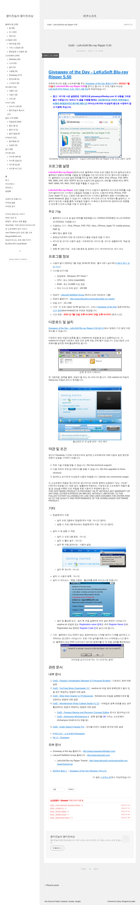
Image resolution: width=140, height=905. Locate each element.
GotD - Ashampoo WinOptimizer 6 (73, 716)
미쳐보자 (11, 138)
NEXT (96, 868)
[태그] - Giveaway (61, 737)
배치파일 (14, 44)
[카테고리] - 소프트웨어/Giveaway (69, 734)
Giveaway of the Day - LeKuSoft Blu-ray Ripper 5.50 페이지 (76, 328)
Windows (14, 59)
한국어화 (13, 79)
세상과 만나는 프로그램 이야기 (18, 240)
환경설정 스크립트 (17, 52)
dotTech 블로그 (60, 771)
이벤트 (12, 145)
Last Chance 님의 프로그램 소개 (18, 232)
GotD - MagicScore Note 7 (60, 818)
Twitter (57, 901)
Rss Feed (48, 901)
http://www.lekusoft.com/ (98, 755)
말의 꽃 (13, 126)
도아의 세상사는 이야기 (15, 214)
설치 (12, 67)
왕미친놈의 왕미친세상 (20, 15)
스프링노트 (105, 777)
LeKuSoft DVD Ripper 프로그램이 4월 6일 (68, 89)
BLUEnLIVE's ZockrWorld (16, 244)
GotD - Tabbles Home (58, 814)
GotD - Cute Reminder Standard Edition (65, 805)
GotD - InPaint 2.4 (57, 808)
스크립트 (11, 40)
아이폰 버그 (15, 168)
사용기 (12, 95)
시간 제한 (57, 310)
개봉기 (12, 91)
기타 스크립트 (15, 48)
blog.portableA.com (13, 236)
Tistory (118, 901)
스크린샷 (13, 83)
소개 (12, 63)
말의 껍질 (14, 134)
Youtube (71, 901)
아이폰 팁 (14, 164)
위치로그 (9, 188)
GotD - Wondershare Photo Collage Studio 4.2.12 (76, 703)
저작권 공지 (10, 206)
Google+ (78, 901)
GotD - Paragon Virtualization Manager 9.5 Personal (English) (82, 681)
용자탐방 (13, 141)
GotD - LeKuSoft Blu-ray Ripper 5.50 (62, 25)
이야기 (10, 103)
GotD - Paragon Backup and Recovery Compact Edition (83, 712)
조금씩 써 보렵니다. (13, 199)
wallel (133, 901)
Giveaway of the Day (107, 307)
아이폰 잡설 (15, 161)
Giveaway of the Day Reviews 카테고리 (88, 771)
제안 (12, 36)
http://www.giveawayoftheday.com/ (99, 751)
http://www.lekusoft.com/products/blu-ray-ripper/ (92, 299)
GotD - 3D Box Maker (58, 811)
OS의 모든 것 (10, 218)
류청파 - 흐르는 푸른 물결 (16, 221)
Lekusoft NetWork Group (72, 295)
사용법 (12, 71)
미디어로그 (10, 184)
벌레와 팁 (11, 24)
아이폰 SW (14, 157)
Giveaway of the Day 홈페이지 (99, 83)
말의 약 (13, 130)
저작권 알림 (10, 203)
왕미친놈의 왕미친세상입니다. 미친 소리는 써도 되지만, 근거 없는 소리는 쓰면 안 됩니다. (85, 841)
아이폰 (10, 153)
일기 (9, 149)
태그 (7, 180)
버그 (12, 32)
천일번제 (14, 122)
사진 (12, 99)
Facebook (63, 901)
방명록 (8, 191)
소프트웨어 (12, 55)
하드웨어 (11, 87)
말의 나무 (11, 118)
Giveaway (15, 75)
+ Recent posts (52, 885)
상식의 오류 (15, 106)
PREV (83, 868)
